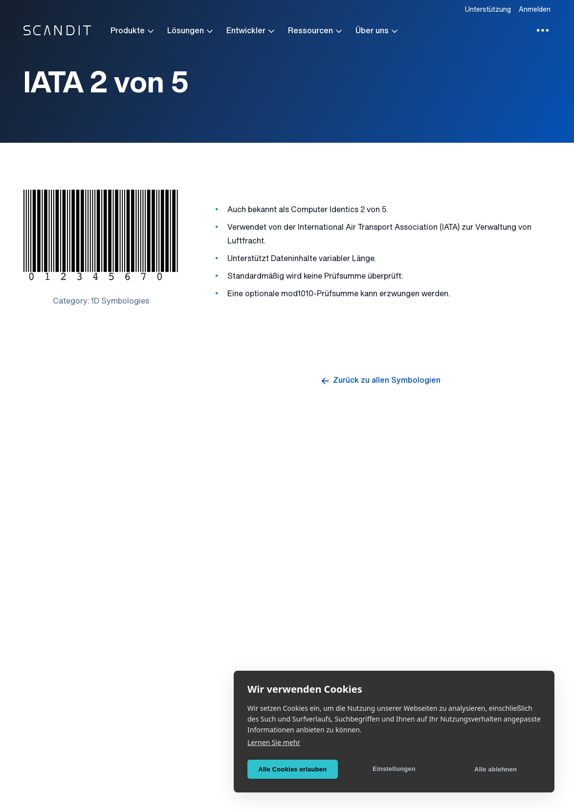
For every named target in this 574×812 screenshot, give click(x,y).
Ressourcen (316, 31)
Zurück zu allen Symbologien (380, 380)
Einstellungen (394, 768)
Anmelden (535, 10)
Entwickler (251, 31)
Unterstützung (488, 10)
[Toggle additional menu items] (543, 30)
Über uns (377, 31)
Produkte (132, 31)
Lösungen (191, 31)
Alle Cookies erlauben (292, 769)
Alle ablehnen (495, 769)
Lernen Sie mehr (273, 742)
